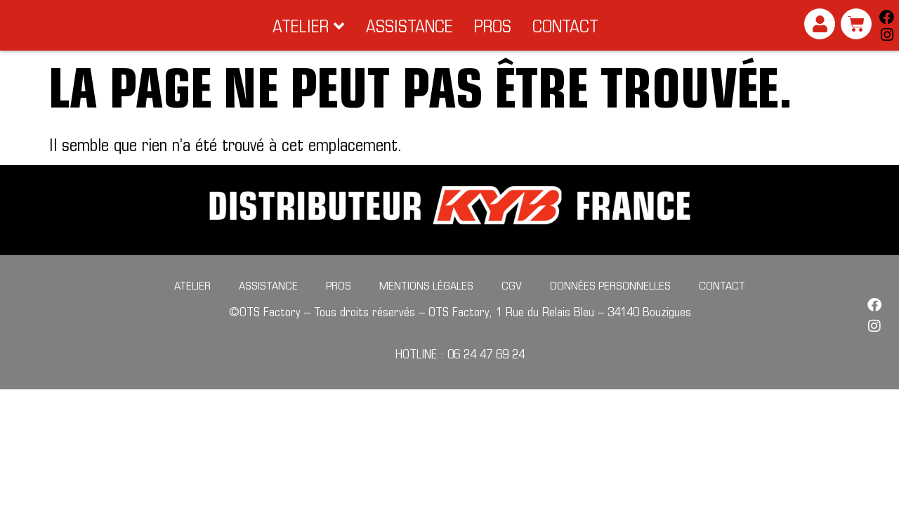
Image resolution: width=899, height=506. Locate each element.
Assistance (268, 304)
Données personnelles (610, 304)
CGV (511, 304)
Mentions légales (426, 304)
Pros (338, 304)
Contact (722, 304)
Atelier (192, 304)
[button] (308, 35)
